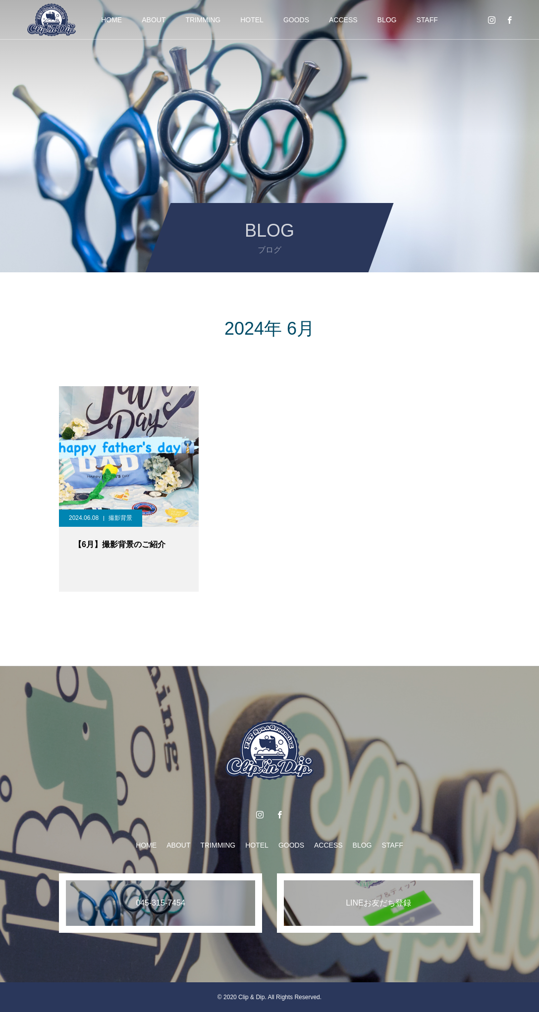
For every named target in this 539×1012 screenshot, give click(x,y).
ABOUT (153, 20)
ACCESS (343, 20)
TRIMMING (202, 20)
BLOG (387, 20)
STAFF (427, 20)
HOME (111, 20)
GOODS (296, 20)
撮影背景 (120, 517)
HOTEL (252, 20)
